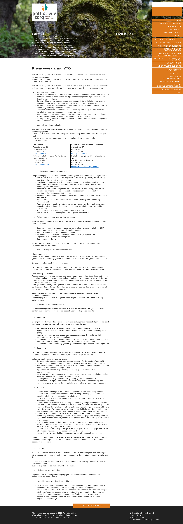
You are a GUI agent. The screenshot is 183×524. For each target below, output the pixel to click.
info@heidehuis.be (41, 154)
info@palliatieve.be (79, 154)
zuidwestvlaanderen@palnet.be (85, 167)
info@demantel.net (41, 165)
